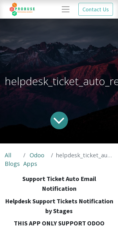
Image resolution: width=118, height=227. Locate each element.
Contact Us (95, 9)
